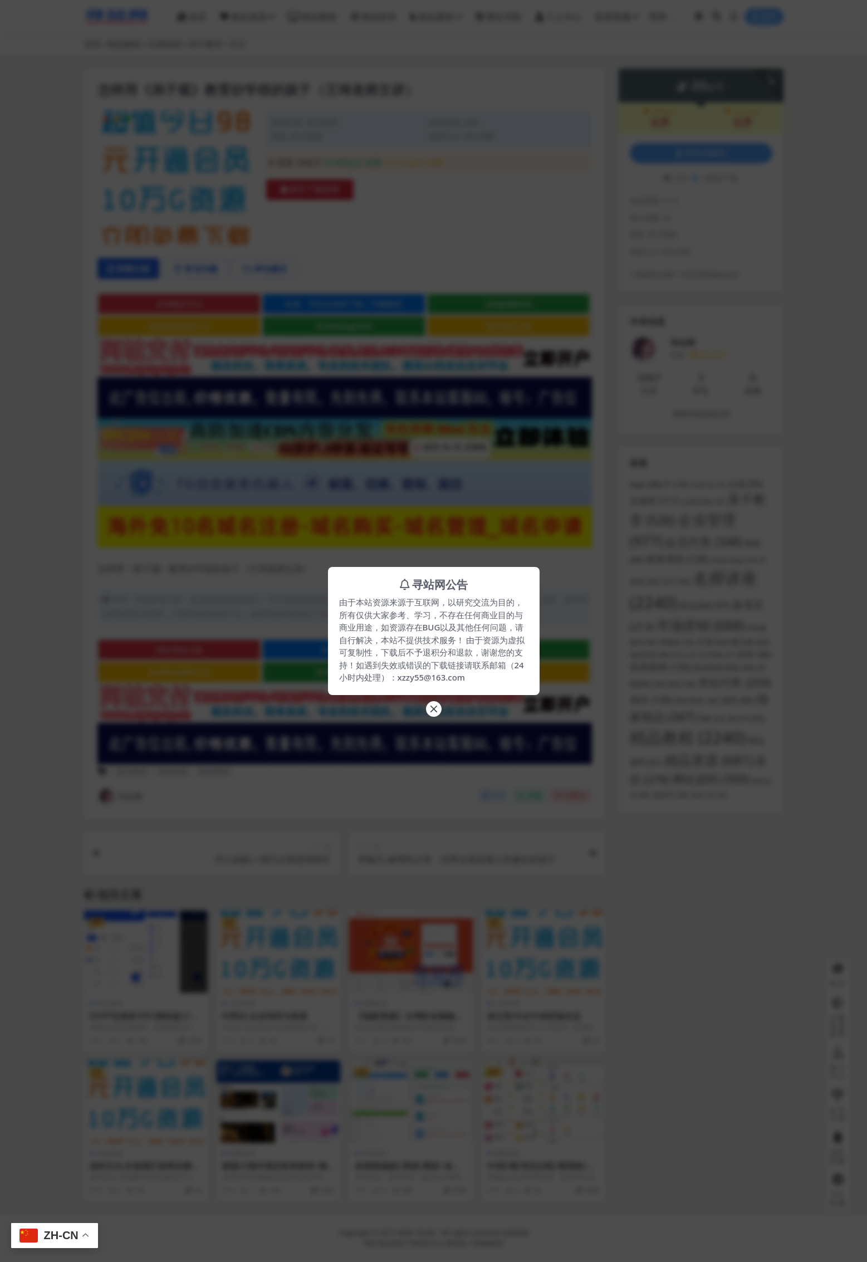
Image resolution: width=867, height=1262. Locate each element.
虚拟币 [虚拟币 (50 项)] (670, 795)
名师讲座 (165, 44)
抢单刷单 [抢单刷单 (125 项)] (661, 667)
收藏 (529, 795)
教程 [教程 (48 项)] (681, 684)
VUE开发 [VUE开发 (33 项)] (709, 485)
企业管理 (241, 1003)
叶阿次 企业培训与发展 (265, 1015)
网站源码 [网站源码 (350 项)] (711, 779)
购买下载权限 (310, 189)
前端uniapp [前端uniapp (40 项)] (734, 560)
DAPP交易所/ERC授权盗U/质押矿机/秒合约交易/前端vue (144, 1020)
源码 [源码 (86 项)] (738, 700)
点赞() (570, 795)
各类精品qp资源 (344, 326)
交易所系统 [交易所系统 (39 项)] (703, 501)
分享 (493, 795)
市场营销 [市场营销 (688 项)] (701, 625)
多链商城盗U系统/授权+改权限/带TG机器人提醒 (408, 1170)
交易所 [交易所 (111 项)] (655, 501)
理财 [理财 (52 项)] (711, 718)
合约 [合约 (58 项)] (675, 581)
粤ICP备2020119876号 (399, 1243)
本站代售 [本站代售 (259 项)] (734, 682)
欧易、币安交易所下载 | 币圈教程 (344, 304)
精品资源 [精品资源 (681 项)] (709, 760)
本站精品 (374, 1153)
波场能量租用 (508, 304)
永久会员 (742, 112)
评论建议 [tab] (264, 268)
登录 (764, 17)
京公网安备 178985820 (468, 1243)
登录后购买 (701, 153)
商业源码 (109, 1003)
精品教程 (124, 44)
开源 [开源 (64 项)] (712, 642)
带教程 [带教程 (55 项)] (677, 642)
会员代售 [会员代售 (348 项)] (703, 542)
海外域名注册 (508, 326)
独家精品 (374, 1003)
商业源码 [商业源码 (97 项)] (704, 606)
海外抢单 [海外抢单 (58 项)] (697, 701)
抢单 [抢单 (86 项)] (754, 653)
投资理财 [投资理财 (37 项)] (717, 654)
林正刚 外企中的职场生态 (534, 1015)
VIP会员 (660, 112)
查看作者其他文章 (701, 414)
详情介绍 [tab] (128, 268)
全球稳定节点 (179, 304)
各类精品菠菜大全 (179, 326)
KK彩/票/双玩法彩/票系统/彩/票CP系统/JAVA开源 (543, 1170)
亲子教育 (205, 44)
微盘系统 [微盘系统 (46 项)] (650, 654)
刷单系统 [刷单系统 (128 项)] (677, 558)
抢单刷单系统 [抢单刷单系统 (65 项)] (724, 667)
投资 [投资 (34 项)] (684, 654)
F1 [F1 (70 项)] (676, 484)
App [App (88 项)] (646, 484)
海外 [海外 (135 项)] (651, 699)
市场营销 (109, 1153)
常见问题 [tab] (196, 268)
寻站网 (120, 796)
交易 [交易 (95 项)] (746, 484)
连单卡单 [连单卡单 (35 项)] (708, 795)
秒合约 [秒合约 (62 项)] (746, 718)
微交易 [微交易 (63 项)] (749, 642)
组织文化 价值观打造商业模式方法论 (145, 1170)
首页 (92, 44)
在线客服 (515, 1232)
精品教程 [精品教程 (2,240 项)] (688, 737)
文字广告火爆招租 (508, 672)
